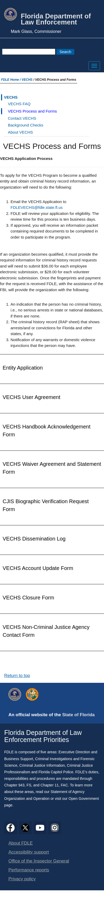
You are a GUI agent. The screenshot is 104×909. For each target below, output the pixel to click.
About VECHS (20, 132)
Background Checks (25, 125)
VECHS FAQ (19, 104)
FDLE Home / (11, 80)
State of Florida (78, 714)
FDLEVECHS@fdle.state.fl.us (37, 207)
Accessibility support (28, 852)
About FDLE (20, 843)
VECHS (27, 80)
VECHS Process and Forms (32, 111)
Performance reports (28, 869)
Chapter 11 (50, 785)
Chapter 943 (14, 785)
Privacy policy (22, 878)
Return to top (17, 675)
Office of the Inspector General (38, 860)
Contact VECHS (22, 118)
